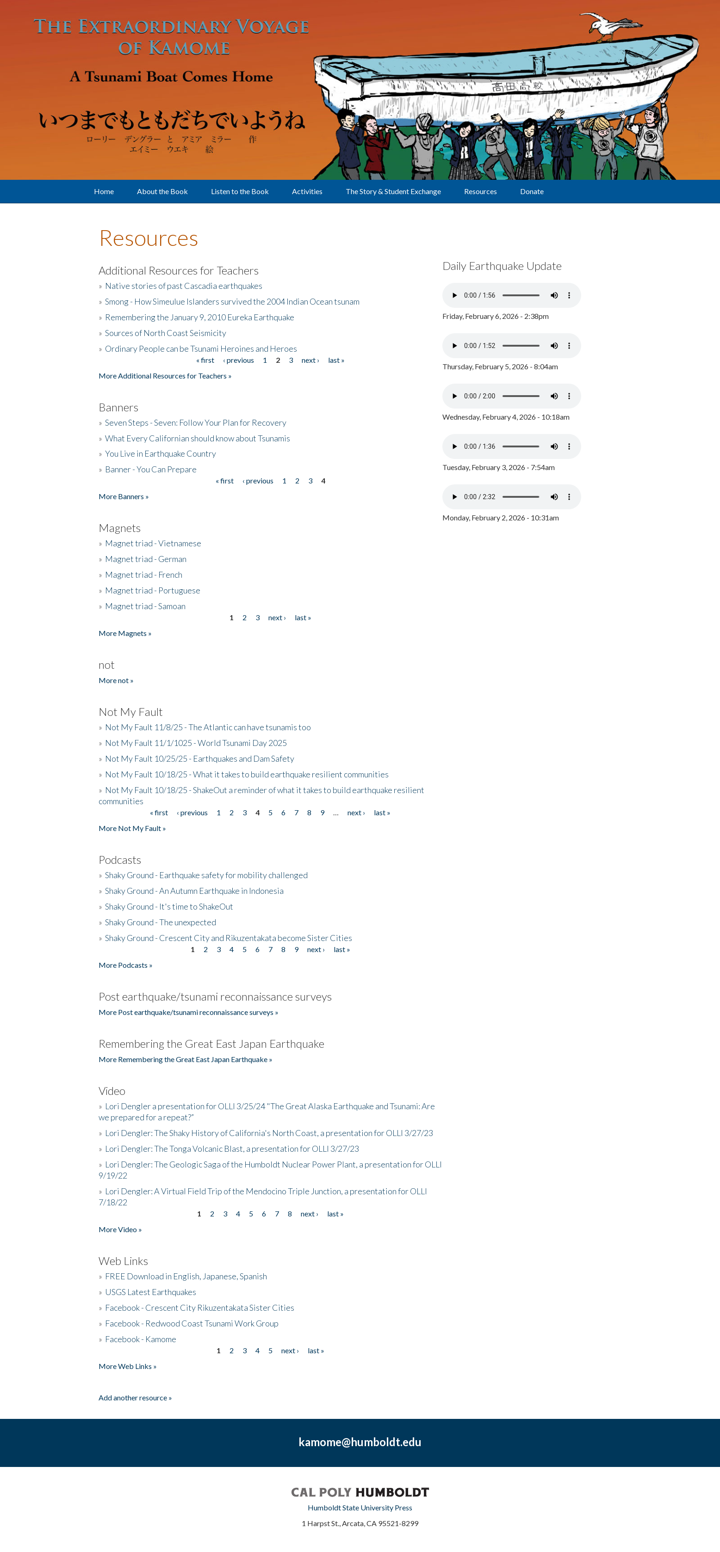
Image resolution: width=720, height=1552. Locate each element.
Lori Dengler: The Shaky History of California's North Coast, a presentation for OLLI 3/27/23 (269, 1133)
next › (310, 359)
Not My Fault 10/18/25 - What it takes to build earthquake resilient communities (247, 774)
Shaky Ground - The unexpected (160, 922)
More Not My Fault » (132, 828)
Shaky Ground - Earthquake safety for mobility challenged (206, 875)
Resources (480, 191)
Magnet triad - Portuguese (152, 590)
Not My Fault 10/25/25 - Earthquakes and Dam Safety (199, 758)
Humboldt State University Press (360, 1507)
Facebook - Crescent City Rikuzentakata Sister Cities (199, 1307)
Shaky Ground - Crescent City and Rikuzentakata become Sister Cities (228, 938)
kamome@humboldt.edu (360, 1441)
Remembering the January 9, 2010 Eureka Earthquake (199, 317)
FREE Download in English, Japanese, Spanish (186, 1276)
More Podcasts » (126, 964)
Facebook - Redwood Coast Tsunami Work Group (192, 1323)
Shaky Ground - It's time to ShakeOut (169, 906)
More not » (116, 680)
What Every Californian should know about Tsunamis (197, 438)
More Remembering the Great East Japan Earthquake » (186, 1059)
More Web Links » (128, 1366)
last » (336, 359)
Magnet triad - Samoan (145, 606)
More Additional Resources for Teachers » (165, 375)
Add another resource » (135, 1397)
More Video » (120, 1229)
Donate (532, 191)
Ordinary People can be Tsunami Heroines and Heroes (201, 348)
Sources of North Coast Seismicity (165, 333)
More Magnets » (125, 633)
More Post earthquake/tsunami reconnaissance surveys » (189, 1012)
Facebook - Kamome (140, 1339)
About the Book (162, 191)
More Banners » (124, 496)
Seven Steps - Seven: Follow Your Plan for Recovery (195, 422)
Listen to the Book (240, 191)
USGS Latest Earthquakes (150, 1292)
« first (205, 359)
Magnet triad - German (145, 559)
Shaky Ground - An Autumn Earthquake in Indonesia (194, 891)
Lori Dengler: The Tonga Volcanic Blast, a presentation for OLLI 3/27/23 (232, 1148)
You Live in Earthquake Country (160, 453)
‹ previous (238, 359)
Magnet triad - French (143, 574)
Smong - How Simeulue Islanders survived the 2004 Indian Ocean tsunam (232, 301)
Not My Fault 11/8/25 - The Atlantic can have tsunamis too (208, 727)
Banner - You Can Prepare (151, 469)
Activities (307, 191)
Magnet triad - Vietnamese (153, 543)
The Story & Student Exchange (393, 191)
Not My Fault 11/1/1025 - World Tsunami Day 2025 (196, 743)
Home (104, 191)
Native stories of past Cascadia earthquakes (183, 286)
